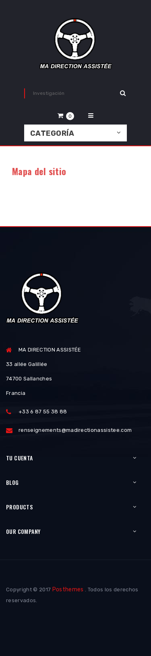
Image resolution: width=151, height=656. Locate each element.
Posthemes (68, 589)
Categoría (52, 133)
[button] (66, 115)
